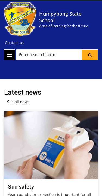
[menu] (9, 54)
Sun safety (21, 186)
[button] (90, 54)
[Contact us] (14, 42)
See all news (18, 101)
